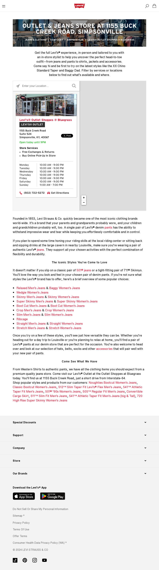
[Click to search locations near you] (18, 86)
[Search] (147, 6)
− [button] (84, 202)
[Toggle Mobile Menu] (3, 6)
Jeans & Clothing (35, 40)
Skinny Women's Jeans (63, 297)
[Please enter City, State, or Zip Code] (46, 86)
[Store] (79, 460)
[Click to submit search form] (74, 86)
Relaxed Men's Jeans (30, 288)
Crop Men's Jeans (28, 310)
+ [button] (84, 198)
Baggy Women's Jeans (64, 288)
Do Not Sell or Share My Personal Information (40, 509)
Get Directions (60, 193)
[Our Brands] (79, 473)
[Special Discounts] (79, 422)
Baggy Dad (72, 70)
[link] (18, 516)
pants (108, 227)
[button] (21, 523)
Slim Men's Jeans (28, 314)
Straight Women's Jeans (66, 323)
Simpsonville (75, 40)
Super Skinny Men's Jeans (34, 301)
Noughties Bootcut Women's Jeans (113, 382)
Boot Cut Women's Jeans (67, 306)
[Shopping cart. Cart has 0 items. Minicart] (154, 6)
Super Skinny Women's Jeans (77, 301)
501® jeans (83, 270)
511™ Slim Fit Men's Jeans (49, 396)
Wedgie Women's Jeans (32, 292)
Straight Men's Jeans (31, 323)
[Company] (79, 448)
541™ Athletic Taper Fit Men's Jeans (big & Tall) (102, 396)
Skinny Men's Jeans (30, 297)
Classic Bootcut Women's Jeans (34, 387)
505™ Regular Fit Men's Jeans (103, 391)
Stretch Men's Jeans (30, 328)
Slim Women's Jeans (58, 314)
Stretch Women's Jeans (65, 328)
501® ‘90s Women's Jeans (63, 391)
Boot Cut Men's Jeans (31, 306)
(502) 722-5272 (34, 193)
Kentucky (56, 40)
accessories (104, 348)
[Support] (79, 435)
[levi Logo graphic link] (79, 6)
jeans (40, 249)
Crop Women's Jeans (59, 310)
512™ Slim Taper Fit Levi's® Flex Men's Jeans (89, 387)
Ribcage (22, 319)
